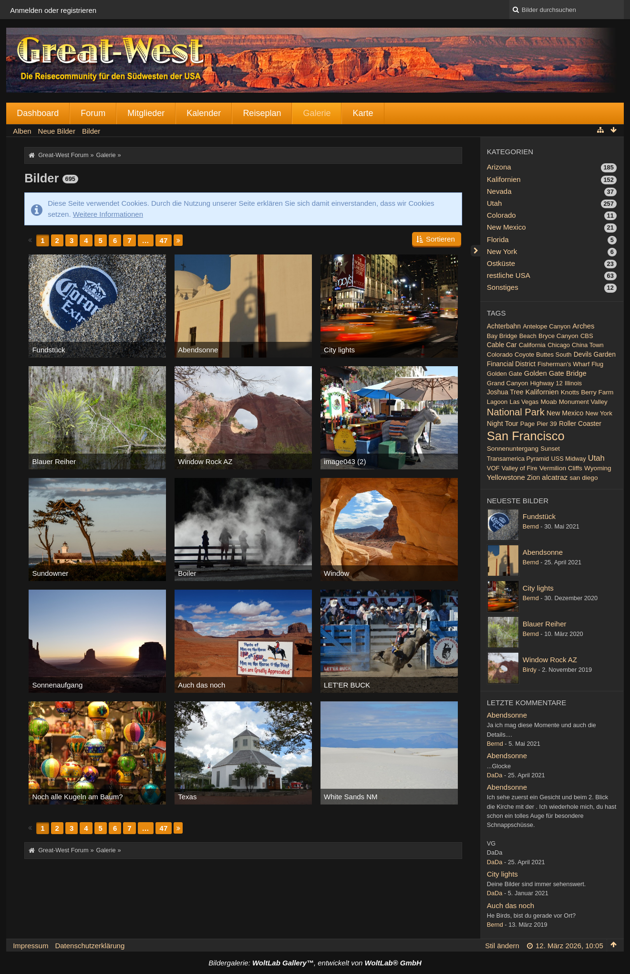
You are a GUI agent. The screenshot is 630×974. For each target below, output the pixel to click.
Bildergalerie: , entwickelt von (314, 963)
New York (502, 251)
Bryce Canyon (558, 335)
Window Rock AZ (550, 660)
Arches (583, 326)
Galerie (316, 113)
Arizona (499, 167)
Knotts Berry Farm (587, 392)
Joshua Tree (505, 392)
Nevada (499, 191)
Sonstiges (502, 287)
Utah (494, 203)
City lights (538, 588)
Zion (533, 477)
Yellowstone (506, 477)
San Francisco (526, 436)
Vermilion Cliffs (560, 468)
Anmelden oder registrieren (53, 10)
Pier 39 (547, 423)
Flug (597, 364)
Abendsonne (543, 552)
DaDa (495, 775)
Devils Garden (595, 354)
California (532, 345)
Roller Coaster (580, 423)
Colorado (501, 215)
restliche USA (508, 275)
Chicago (558, 345)
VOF (493, 468)
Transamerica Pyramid (518, 458)
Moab (548, 401)
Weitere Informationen (108, 214)
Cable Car (502, 345)
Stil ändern (502, 946)
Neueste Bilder (517, 501)
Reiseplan (262, 113)
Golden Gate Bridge (555, 373)
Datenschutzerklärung (89, 946)
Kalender (203, 113)
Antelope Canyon (546, 326)
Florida (498, 239)
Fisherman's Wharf (563, 364)
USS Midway (568, 458)
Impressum (30, 946)
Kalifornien (504, 179)
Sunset (550, 448)
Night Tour (502, 423)
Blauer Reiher (545, 624)
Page (527, 423)
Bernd (531, 526)
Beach (528, 335)
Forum (93, 113)
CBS (586, 335)
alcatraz (555, 477)
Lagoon (497, 401)
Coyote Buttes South (543, 354)
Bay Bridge (502, 335)
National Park (516, 412)
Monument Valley (583, 401)
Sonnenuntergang (512, 448)
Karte (362, 113)
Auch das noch (510, 905)
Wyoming (597, 468)
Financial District (511, 364)
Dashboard (38, 113)
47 (164, 240)
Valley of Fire (519, 468)
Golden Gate (504, 373)
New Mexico (506, 227)
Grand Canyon (507, 383)
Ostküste (501, 263)
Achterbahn (504, 326)
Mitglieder (146, 113)
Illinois (573, 383)
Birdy (530, 669)
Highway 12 (546, 383)
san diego (583, 477)
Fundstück (539, 516)
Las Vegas (523, 401)
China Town (587, 345)
